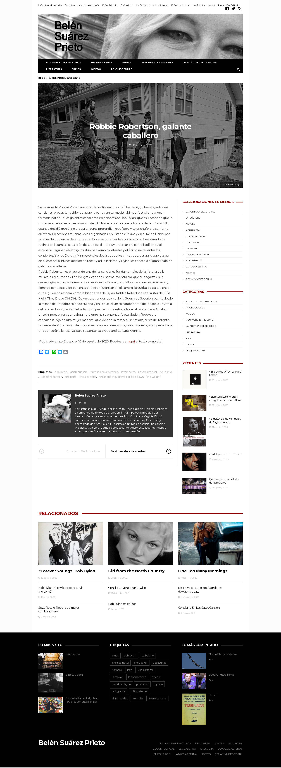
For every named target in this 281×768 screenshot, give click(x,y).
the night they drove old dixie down (121, 376)
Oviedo (93, 69)
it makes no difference (104, 372)
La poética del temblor (197, 62)
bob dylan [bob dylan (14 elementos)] (130, 655)
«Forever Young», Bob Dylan (66, 571)
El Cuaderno (127, 5)
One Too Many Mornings (202, 571)
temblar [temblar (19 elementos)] (138, 698)
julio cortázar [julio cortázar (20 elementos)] (145, 670)
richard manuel (147, 372)
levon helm (128, 372)
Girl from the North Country (136, 571)
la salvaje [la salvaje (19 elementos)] (117, 677)
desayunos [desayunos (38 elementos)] (159, 663)
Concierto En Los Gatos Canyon (199, 608)
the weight (154, 376)
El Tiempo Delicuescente (61, 62)
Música (124, 62)
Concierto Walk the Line (74, 451)
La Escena (141, 5)
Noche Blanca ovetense (223, 654)
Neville (81, 5)
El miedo (214, 695)
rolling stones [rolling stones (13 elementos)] (139, 691)
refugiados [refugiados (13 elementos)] (118, 691)
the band (71, 376)
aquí (131, 341)
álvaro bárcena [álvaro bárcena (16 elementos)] (157, 698)
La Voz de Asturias (159, 5)
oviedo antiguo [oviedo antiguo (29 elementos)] (121, 684)
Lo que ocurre (118, 69)
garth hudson (78, 372)
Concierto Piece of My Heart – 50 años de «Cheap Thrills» (81, 700)
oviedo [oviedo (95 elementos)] (156, 677)
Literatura (51, 69)
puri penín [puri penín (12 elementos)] (142, 684)
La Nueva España (196, 5)
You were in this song (154, 62)
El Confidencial (110, 5)
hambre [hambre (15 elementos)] (117, 670)
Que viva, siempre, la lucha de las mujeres (224, 481)
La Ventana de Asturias (50, 5)
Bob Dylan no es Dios (122, 604)
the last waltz (88, 376)
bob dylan (61, 372)
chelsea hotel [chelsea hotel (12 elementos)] (120, 663)
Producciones (99, 62)
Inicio (42, 78)
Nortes (211, 5)
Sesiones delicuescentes (136, 451)
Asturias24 (93, 5)
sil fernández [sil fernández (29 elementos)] (120, 698)
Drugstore (70, 5)
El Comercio (177, 5)
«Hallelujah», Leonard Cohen (225, 454)
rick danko (166, 372)
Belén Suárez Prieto (90, 395)
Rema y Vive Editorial (229, 5)
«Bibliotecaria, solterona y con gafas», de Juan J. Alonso (225, 398)
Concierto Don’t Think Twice (127, 588)
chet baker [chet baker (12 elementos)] (140, 663)
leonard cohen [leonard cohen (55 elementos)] (137, 677)
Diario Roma (72, 654)
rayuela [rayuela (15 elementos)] (158, 684)
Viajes (74, 69)
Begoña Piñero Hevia (221, 675)
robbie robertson (51, 376)
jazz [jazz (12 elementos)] (129, 670)
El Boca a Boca (74, 675)
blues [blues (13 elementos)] (115, 655)
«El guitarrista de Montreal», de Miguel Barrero (225, 420)
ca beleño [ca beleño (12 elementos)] (148, 655)
